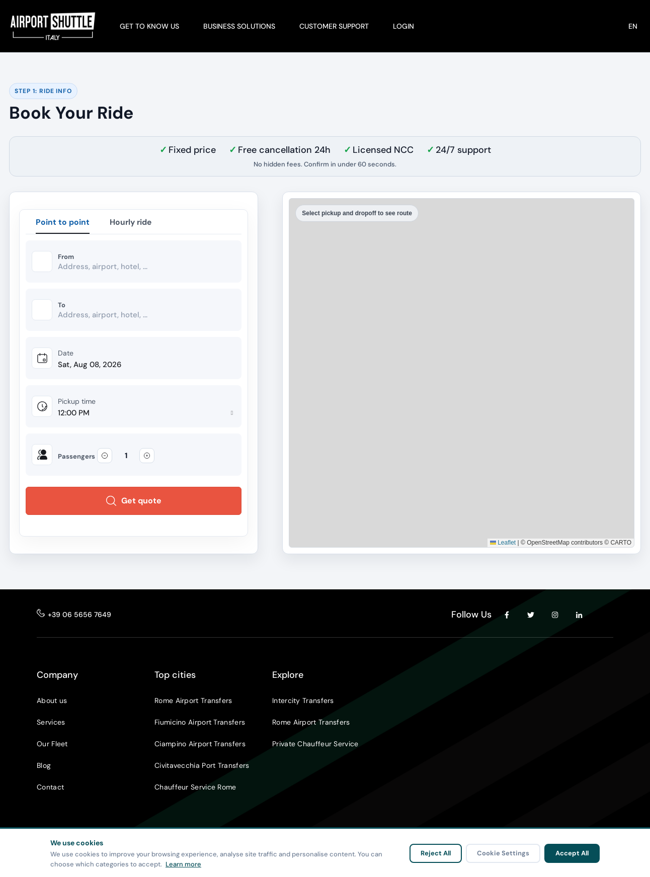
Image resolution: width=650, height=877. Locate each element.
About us (52, 701)
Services (51, 723)
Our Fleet (52, 744)
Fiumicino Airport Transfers (199, 723)
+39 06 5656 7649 (79, 615)
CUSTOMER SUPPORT (334, 26)
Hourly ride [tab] (131, 222)
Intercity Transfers (303, 701)
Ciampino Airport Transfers (200, 744)
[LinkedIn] (579, 615)
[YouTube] (603, 615)
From (66, 257)
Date (65, 354)
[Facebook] (507, 615)
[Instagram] (555, 615)
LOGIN (403, 26)
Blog (44, 766)
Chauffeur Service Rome (195, 788)
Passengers (76, 458)
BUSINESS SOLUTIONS (239, 26)
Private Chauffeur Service (315, 744)
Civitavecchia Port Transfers (201, 766)
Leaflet (503, 543)
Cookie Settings (503, 853)
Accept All (572, 853)
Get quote (133, 501)
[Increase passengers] (146, 456)
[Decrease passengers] (104, 456)
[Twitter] (531, 615)
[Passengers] (125, 456)
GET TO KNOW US (149, 26)
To (61, 306)
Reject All (436, 853)
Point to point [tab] (63, 222)
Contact (50, 788)
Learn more (183, 864)
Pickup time (77, 402)
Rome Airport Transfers (193, 701)
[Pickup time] (146, 414)
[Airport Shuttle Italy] (53, 26)
